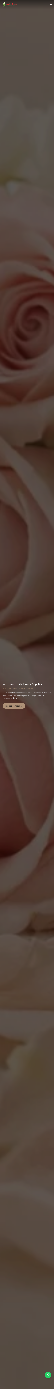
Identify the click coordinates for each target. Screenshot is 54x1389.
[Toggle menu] (50, 4)
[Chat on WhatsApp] (48, 1375)
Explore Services (14, 706)
